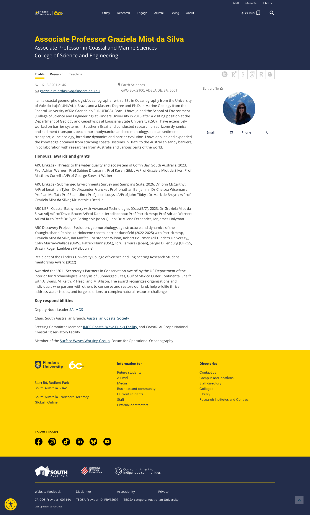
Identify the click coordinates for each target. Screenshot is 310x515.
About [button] (190, 13)
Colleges (206, 389)
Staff (120, 399)
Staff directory (210, 383)
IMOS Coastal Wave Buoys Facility (110, 326)
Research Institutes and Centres (223, 399)
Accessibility (126, 491)
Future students (129, 372)
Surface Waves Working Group (85, 340)
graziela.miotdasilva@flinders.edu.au (70, 91)
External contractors (132, 405)
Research (57, 74)
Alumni (122, 378)
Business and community (136, 389)
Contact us (207, 372)
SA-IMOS (76, 309)
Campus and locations (216, 378)
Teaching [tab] (75, 74)
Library (204, 394)
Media (122, 383)
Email (220, 132)
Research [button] (123, 13)
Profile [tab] (39, 74)
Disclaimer (83, 491)
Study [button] (106, 13)
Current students (130, 394)
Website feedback (47, 491)
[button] (251, 13)
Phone (254, 132)
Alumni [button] (158, 13)
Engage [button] (142, 13)
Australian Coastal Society (108, 318)
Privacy (163, 491)
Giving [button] (174, 13)
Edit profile (213, 88)
